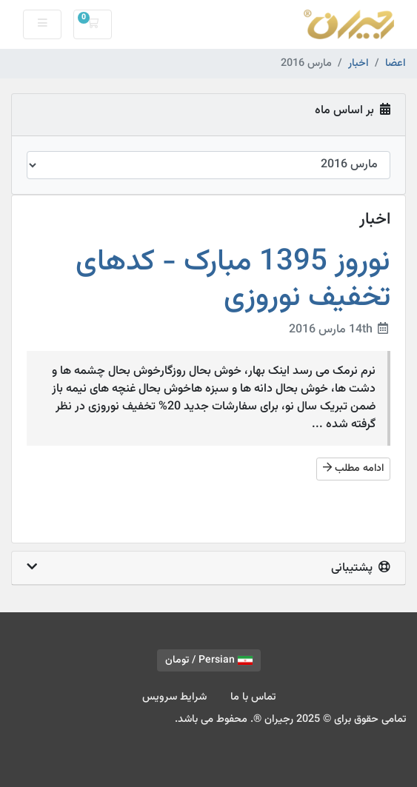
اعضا (395, 64)
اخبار (358, 64)
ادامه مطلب (353, 469)
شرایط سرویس (174, 697)
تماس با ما (253, 697)
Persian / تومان (209, 660)
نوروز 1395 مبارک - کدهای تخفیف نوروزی (233, 280)
